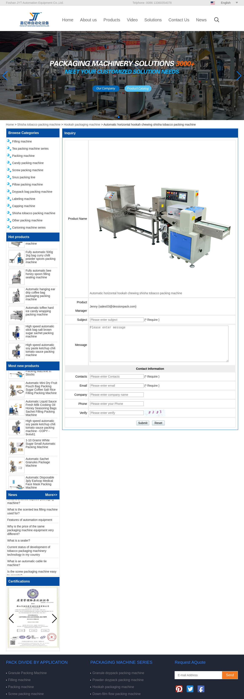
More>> (51, 495)
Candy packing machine (28, 163)
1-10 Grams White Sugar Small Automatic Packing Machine (41, 444)
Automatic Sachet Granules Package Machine (38, 463)
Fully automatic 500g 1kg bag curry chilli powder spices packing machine (41, 258)
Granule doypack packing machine (118, 673)
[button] (119, 117)
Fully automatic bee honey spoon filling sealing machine (38, 275)
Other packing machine (27, 220)
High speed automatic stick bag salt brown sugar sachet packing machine (40, 332)
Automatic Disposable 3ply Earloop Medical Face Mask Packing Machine (40, 483)
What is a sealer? (18, 541)
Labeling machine (23, 198)
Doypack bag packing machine (32, 191)
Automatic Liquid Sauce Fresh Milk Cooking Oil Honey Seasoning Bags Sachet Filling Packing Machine (41, 408)
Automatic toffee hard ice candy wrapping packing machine (40, 312)
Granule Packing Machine (27, 673)
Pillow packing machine (27, 184)
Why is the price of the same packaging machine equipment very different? (30, 530)
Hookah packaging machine (82, 124)
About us (88, 20)
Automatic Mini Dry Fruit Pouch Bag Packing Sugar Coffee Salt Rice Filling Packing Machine (41, 388)
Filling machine (22, 141)
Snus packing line (23, 177)
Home (67, 20)
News (201, 20)
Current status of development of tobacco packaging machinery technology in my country (28, 551)
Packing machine (23, 155)
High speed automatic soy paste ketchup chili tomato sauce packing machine (40, 351)
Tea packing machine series (30, 148)
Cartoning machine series (29, 227)
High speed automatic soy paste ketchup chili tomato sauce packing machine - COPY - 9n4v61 (40, 428)
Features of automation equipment (29, 520)
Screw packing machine (27, 170)
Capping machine (23, 206)
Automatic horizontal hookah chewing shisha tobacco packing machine (136, 293)
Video (132, 20)
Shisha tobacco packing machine (39, 124)
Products (112, 20)
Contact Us (179, 20)
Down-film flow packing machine (116, 694)
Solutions (153, 20)
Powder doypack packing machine (118, 680)
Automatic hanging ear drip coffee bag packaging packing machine (40, 295)
